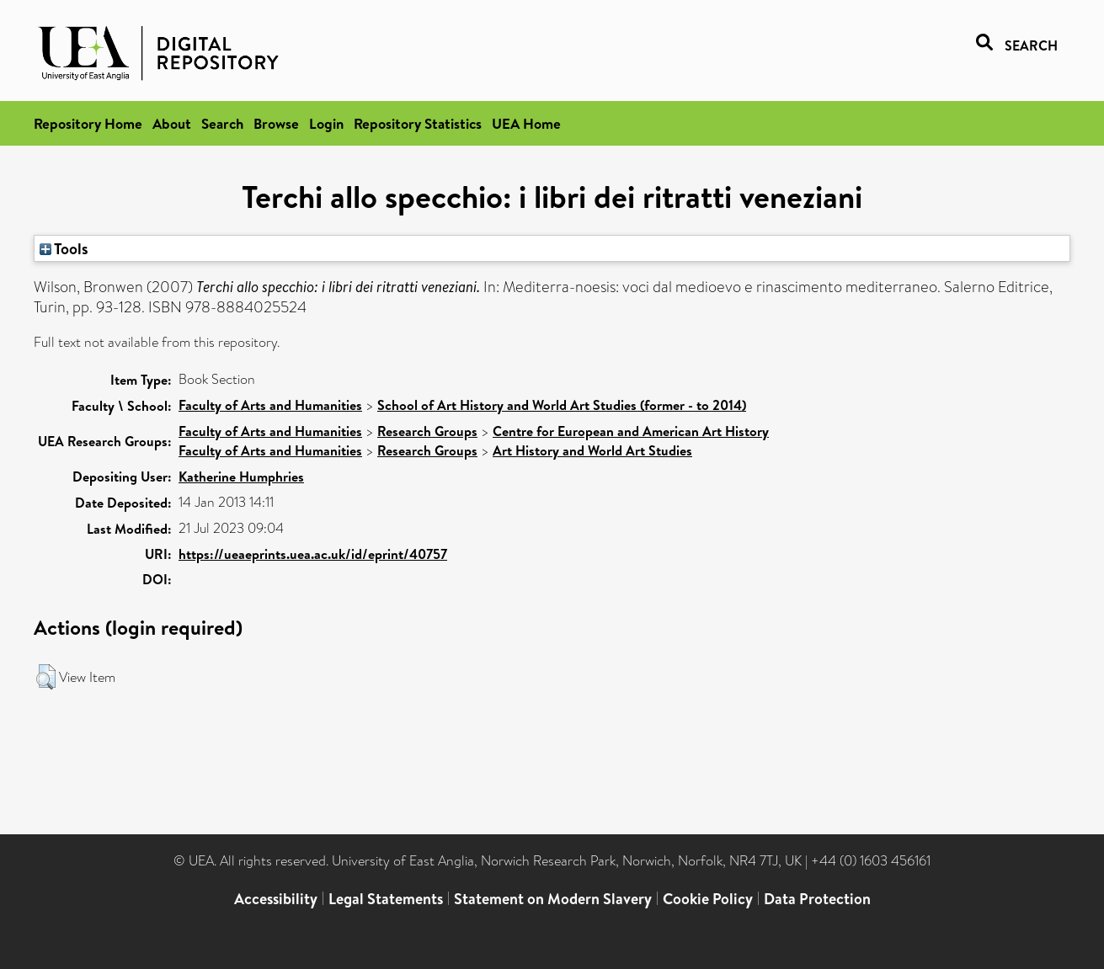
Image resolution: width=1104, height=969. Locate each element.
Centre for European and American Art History (631, 431)
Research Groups (427, 431)
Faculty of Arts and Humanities (270, 405)
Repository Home (88, 123)
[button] (46, 676)
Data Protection (817, 898)
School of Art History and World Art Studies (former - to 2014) (561, 405)
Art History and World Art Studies (592, 450)
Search (222, 123)
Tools (64, 248)
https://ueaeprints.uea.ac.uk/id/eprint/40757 (313, 554)
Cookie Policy (708, 898)
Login (326, 123)
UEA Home (526, 123)
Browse (276, 123)
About (171, 123)
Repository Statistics (418, 123)
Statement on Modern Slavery (553, 898)
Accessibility (275, 898)
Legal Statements (385, 898)
